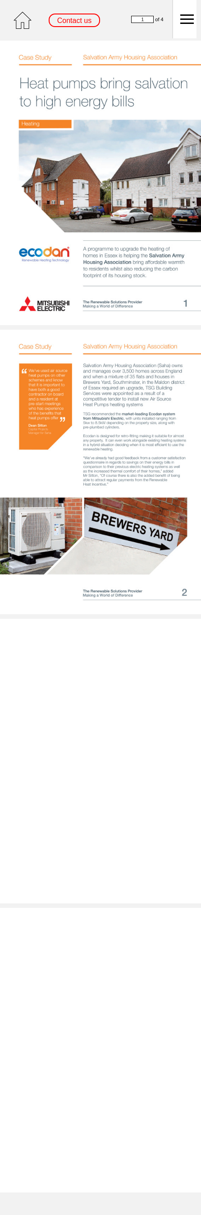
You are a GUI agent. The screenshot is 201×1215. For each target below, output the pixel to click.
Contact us (74, 20)
